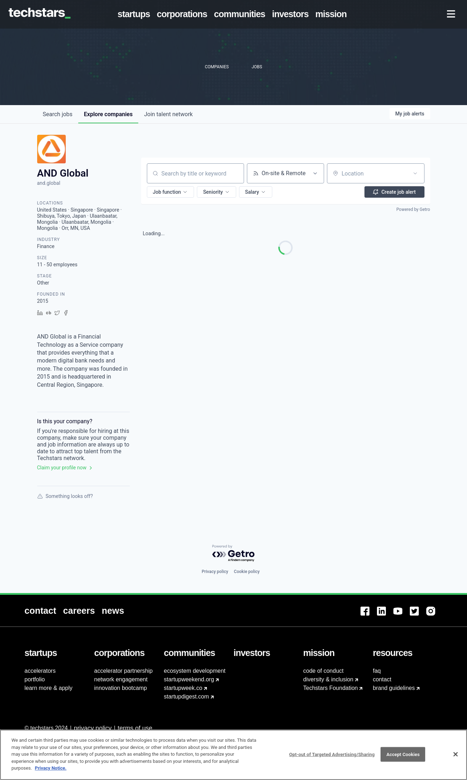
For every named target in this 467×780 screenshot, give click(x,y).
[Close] (455, 758)
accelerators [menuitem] (40, 671)
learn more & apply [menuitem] (49, 688)
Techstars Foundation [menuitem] (330, 688)
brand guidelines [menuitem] (394, 688)
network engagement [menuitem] (121, 679)
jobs (58, 114)
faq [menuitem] (377, 671)
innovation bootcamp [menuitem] (120, 688)
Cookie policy (247, 571)
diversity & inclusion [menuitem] (328, 679)
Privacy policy (215, 571)
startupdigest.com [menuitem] (186, 696)
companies (108, 114)
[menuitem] (135, 14)
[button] (170, 192)
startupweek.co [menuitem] (183, 688)
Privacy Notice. (51, 772)
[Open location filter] (415, 173)
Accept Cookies (402, 758)
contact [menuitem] (382, 679)
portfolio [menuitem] (35, 679)
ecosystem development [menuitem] (195, 671)
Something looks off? (65, 496)
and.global (48, 183)
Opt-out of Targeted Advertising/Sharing (331, 758)
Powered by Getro (413, 209)
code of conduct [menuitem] (323, 671)
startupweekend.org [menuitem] (189, 679)
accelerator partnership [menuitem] (123, 671)
